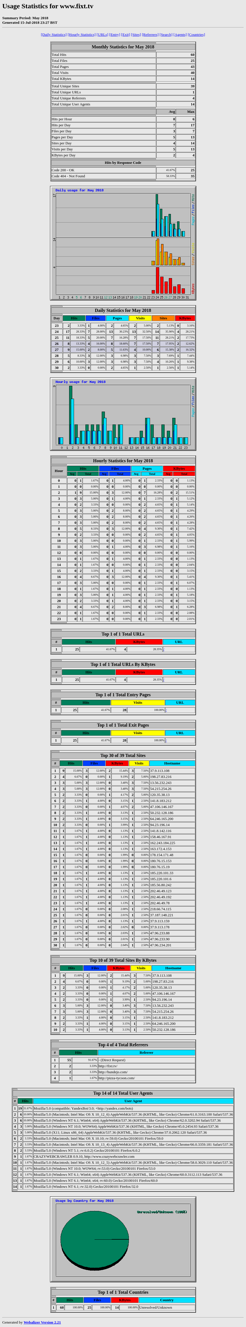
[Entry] (114, 34)
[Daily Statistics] (54, 34)
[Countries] (196, 34)
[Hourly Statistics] (82, 34)
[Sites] (136, 34)
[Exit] (125, 34)
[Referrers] (150, 34)
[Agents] (180, 34)
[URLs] (102, 34)
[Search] (165, 34)
